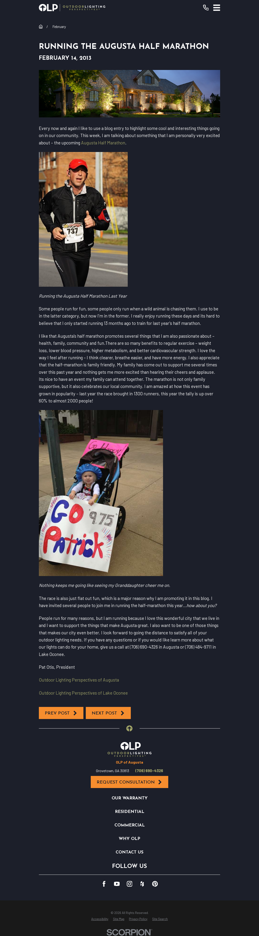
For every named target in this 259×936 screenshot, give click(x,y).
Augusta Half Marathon (103, 142)
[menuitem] (99, 919)
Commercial (129, 825)
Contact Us (129, 852)
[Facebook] (104, 884)
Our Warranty (130, 798)
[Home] (72, 7)
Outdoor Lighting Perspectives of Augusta (79, 679)
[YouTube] (117, 884)
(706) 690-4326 (149, 771)
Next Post (108, 713)
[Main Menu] (216, 7)
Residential (129, 812)
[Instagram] (129, 884)
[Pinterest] (155, 884)
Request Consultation (130, 782)
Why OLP (129, 839)
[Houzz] (142, 884)
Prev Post (61, 713)
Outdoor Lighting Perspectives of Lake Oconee (83, 693)
